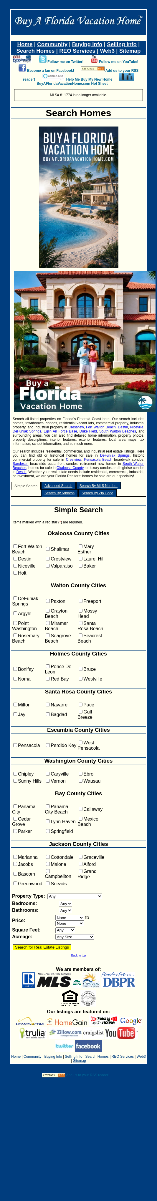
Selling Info (122, 44)
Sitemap (130, 51)
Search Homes (35, 51)
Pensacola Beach (98, 460)
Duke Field (88, 431)
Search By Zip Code (97, 493)
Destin (123, 427)
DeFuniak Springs (27, 431)
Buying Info (87, 44)
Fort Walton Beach (101, 427)
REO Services (77, 51)
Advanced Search (58, 486)
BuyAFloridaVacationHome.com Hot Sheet (72, 83)
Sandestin (20, 464)
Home (25, 44)
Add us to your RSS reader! (87, 1075)
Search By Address (59, 493)
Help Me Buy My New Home (89, 79)
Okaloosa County (70, 468)
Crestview (76, 427)
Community (52, 44)
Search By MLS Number (99, 486)
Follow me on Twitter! (65, 62)
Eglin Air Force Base (60, 431)
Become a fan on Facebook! (50, 71)
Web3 (107, 51)
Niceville (136, 427)
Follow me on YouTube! (118, 62)
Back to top (78, 955)
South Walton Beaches (117, 431)
